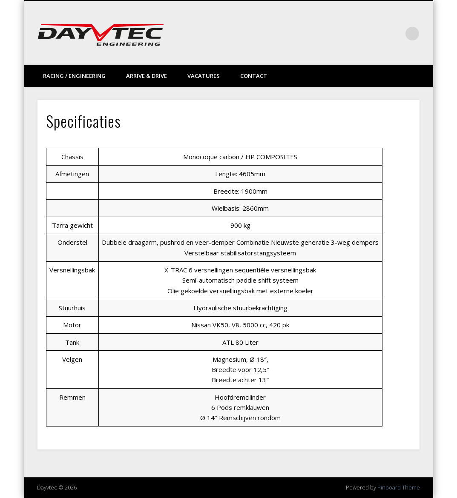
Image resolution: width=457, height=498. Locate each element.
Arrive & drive (146, 76)
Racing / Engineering (74, 76)
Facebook (360, 33)
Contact (253, 76)
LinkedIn (395, 33)
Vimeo (377, 33)
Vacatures (203, 76)
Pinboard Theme (398, 487)
